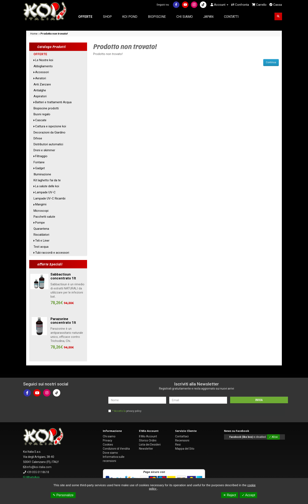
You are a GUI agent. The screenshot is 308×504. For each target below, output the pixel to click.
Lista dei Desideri (150, 444)
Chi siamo (109, 436)
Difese (38, 138)
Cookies (108, 444)
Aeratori (40, 78)
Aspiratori (40, 96)
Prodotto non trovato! (54, 33)
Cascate (40, 120)
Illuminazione (42, 174)
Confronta (240, 5)
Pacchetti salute (44, 216)
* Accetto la (126, 411)
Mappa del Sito (184, 448)
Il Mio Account (148, 436)
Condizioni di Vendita (116, 448)
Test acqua (41, 247)
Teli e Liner (42, 240)
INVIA (259, 400)
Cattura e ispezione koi (50, 126)
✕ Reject (229, 495)
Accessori (42, 72)
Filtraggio (41, 156)
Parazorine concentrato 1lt (63, 321)
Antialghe (40, 90)
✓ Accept (248, 495)
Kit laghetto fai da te (47, 180)
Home (33, 33)
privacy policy (133, 411)
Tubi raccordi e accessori (52, 252)
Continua (271, 62)
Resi (178, 444)
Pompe (40, 222)
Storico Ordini (147, 440)
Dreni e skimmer (44, 150)
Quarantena (41, 229)
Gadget (40, 168)
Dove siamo (110, 452)
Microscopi (41, 211)
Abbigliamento (43, 66)
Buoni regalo (42, 114)
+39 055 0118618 (38, 472)
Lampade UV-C (45, 192)
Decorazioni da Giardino (49, 132)
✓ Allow (273, 437)
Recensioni (182, 440)
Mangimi (40, 204)
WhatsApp (33, 477)
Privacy (107, 440)
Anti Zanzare (42, 84)
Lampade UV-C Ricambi (49, 198)
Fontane (39, 162)
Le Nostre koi (44, 60)
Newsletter (146, 448)
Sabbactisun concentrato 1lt (63, 276)
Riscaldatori (41, 234)
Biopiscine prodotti (46, 108)
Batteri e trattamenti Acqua (53, 102)
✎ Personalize (63, 495)
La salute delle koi (47, 186)
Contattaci (182, 436)
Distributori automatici (48, 144)
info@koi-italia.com (39, 467)
